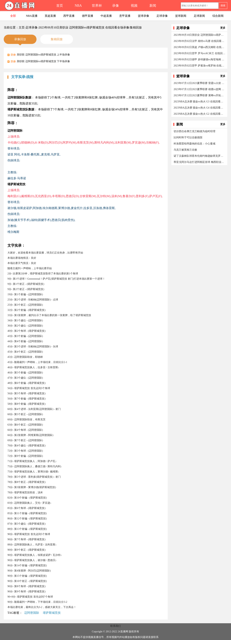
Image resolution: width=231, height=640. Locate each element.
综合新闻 (218, 15)
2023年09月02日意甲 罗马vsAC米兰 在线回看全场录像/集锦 (200, 53)
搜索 (223, 5)
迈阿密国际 (31, 612)
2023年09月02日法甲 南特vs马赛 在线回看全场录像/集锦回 (200, 41)
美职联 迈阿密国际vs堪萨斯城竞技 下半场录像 (43, 61)
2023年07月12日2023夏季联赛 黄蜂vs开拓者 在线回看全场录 (200, 95)
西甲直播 (69, 15)
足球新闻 (199, 15)
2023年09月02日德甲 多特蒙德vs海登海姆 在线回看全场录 (200, 59)
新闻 (152, 5)
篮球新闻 (180, 15)
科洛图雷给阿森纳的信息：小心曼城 (194, 143)
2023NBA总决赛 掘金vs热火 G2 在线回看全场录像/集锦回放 (200, 113)
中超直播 (106, 15)
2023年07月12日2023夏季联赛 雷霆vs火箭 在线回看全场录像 (200, 83)
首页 (59, 5)
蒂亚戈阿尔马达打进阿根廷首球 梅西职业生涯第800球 (200, 162)
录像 (115, 5)
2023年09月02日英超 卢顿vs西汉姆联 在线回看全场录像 (200, 47)
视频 (134, 5)
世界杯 (97, 5)
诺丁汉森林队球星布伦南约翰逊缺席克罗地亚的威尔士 (200, 156)
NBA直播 (31, 15)
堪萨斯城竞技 (52, 612)
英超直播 (50, 15)
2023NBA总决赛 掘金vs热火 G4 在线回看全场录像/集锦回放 (200, 107)
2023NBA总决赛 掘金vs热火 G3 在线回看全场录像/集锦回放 (200, 101)
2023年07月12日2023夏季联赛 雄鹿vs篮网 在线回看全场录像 (200, 89)
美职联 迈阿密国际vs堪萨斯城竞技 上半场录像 (43, 54)
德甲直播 (87, 15)
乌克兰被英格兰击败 (185, 149)
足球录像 (162, 15)
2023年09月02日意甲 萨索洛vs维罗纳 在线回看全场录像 (200, 65)
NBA (78, 5)
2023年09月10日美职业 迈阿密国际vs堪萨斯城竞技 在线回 (200, 35)
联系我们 (115, 626)
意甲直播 (124, 15)
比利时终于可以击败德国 (188, 137)
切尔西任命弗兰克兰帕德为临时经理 (194, 131)
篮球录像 (143, 15)
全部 (13, 15)
